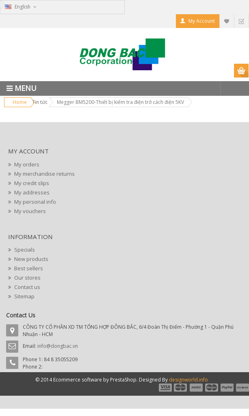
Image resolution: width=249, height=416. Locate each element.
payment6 (241, 388)
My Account (201, 21)
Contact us (26, 287)
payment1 (165, 388)
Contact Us (20, 315)
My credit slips (31, 183)
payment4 (212, 388)
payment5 (227, 388)
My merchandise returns (44, 173)
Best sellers (28, 268)
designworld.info (188, 379)
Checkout (241, 21)
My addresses (31, 192)
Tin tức (40, 102)
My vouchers (29, 211)
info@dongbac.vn (57, 346)
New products (30, 259)
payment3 (196, 388)
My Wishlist (226, 21)
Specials (24, 249)
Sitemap (24, 296)
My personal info (34, 201)
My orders (26, 164)
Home (20, 102)
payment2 (180, 388)
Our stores (27, 277)
